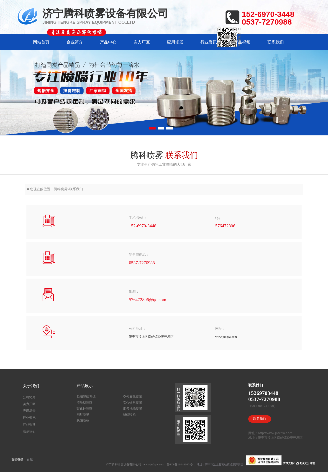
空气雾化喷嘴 (132, 396)
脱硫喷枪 (129, 414)
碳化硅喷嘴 (84, 408)
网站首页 (41, 42)
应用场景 (175, 42)
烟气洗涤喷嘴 (132, 408)
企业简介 (75, 42)
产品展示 (85, 385)
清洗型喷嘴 (84, 402)
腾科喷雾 (60, 189)
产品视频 (242, 42)
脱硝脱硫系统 (86, 396)
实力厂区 (141, 42)
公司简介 (29, 397)
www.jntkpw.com (153, 464)
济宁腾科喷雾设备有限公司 (123, 464)
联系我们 (275, 42)
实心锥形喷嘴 (132, 402)
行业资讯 (208, 42)
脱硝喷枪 (83, 420)
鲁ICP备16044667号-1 (181, 464)
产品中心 (108, 42)
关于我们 (31, 385)
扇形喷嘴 (83, 414)
